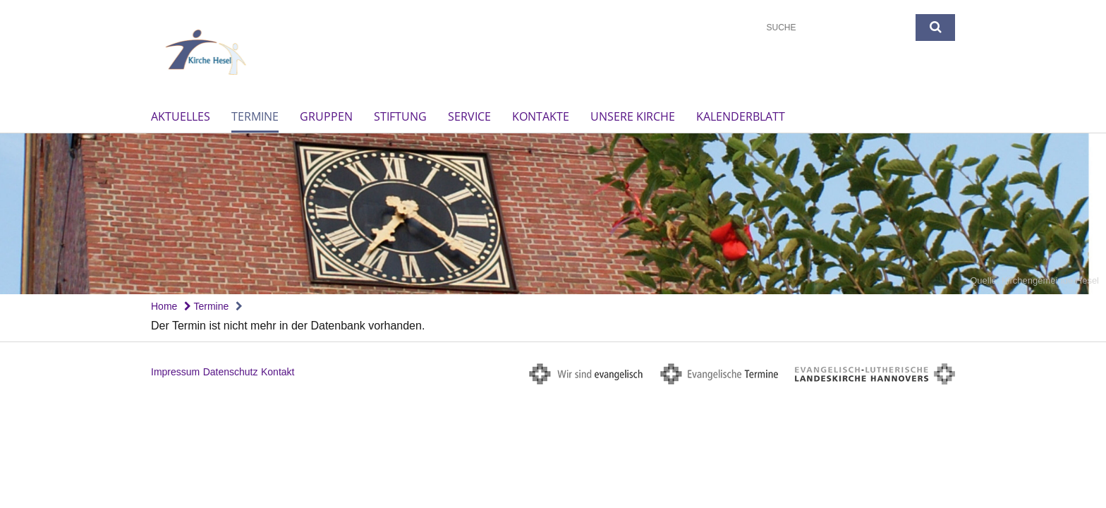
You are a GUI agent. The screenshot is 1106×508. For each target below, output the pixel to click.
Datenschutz (230, 371)
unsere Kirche (632, 116)
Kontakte (540, 116)
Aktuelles (180, 116)
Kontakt (277, 371)
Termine (255, 116)
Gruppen (326, 116)
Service (469, 116)
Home (164, 306)
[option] (553, 214)
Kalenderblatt (740, 116)
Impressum (175, 371)
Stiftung (400, 116)
